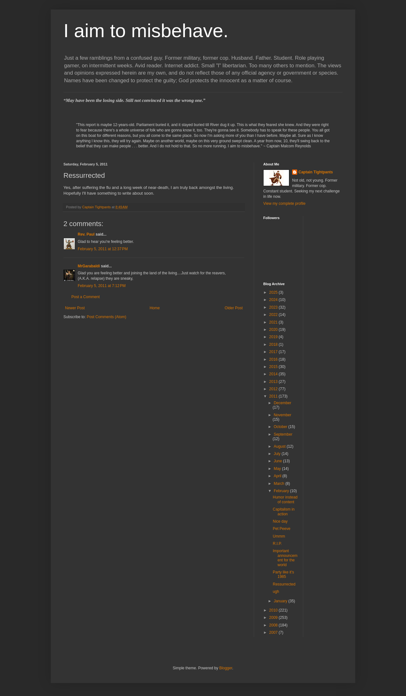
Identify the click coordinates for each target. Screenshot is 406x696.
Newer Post (75, 308)
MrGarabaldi (89, 266)
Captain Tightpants (315, 172)
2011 (274, 396)
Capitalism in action (284, 511)
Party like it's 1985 (283, 574)
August (280, 446)
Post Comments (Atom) (106, 317)
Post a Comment (85, 297)
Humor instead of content (285, 499)
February (282, 491)
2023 (274, 307)
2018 (274, 344)
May (278, 468)
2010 (274, 610)
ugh (276, 591)
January (281, 601)
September (283, 434)
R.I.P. (277, 543)
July (278, 454)
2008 (274, 625)
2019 (274, 337)
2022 (274, 314)
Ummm (279, 536)
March (279, 483)
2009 (274, 617)
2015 (274, 367)
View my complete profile (284, 203)
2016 (274, 359)
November (282, 415)
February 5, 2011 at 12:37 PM (103, 249)
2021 (274, 322)
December (282, 403)
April (278, 476)
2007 (274, 632)
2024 (274, 300)
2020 (274, 329)
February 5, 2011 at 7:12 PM (102, 286)
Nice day (280, 521)
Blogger (225, 668)
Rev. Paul (86, 234)
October (281, 427)
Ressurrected (284, 584)
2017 (274, 352)
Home (155, 308)
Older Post (234, 308)
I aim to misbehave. (145, 30)
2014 (274, 374)
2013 (274, 381)
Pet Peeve (281, 528)
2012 (274, 389)
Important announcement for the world (285, 558)
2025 (274, 292)
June (278, 461)
